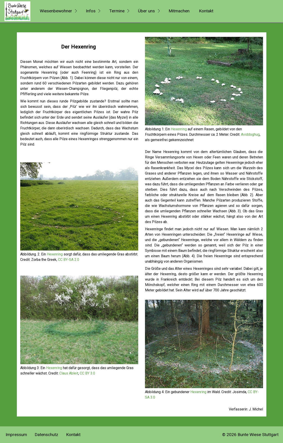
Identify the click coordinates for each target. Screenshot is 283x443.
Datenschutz (46, 434)
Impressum (16, 434)
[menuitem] (58, 11)
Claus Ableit (68, 373)
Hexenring (55, 254)
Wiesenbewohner (56, 10)
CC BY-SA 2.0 (68, 259)
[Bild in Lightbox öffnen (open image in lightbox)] (79, 206)
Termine (117, 10)
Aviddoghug (250, 134)
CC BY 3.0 (87, 373)
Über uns (146, 10)
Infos (91, 10)
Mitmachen (179, 10)
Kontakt (206, 10)
